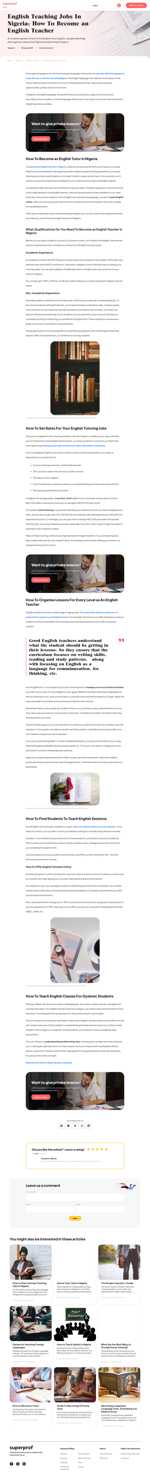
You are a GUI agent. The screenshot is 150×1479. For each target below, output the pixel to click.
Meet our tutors (136, 5)
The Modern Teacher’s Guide (117, 1283)
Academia (63, 1454)
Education (63, 1458)
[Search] (119, 5)
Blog (9, 60)
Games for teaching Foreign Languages (28, 1346)
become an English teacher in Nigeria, (47, 166)
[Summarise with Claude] (68, 1126)
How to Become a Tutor (26, 1405)
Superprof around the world (130, 1454)
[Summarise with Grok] (82, 1126)
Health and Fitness (84, 1458)
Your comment (31, 1192)
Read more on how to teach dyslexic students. (49, 1062)
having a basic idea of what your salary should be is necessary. (74, 445)
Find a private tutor (106, 1454)
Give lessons (125, 1458)
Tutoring (18, 60)
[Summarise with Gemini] (75, 1126)
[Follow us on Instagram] (24, 1464)
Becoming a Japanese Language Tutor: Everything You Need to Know (119, 1408)
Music (80, 1462)
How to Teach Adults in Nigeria (74, 1344)
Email (78, 1204)
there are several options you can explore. (94, 826)
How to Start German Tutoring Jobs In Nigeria (29, 1284)
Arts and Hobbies (84, 1454)
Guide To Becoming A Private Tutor (73, 1407)
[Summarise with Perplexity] (89, 1126)
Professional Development (64, 1468)
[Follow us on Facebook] (11, 1464)
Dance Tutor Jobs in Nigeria (72, 1283)
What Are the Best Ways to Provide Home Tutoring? (116, 1346)
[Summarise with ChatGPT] (61, 1126)
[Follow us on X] (18, 1464)
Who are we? (104, 1458)
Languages (64, 1462)
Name (28, 1204)
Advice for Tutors (32, 60)
